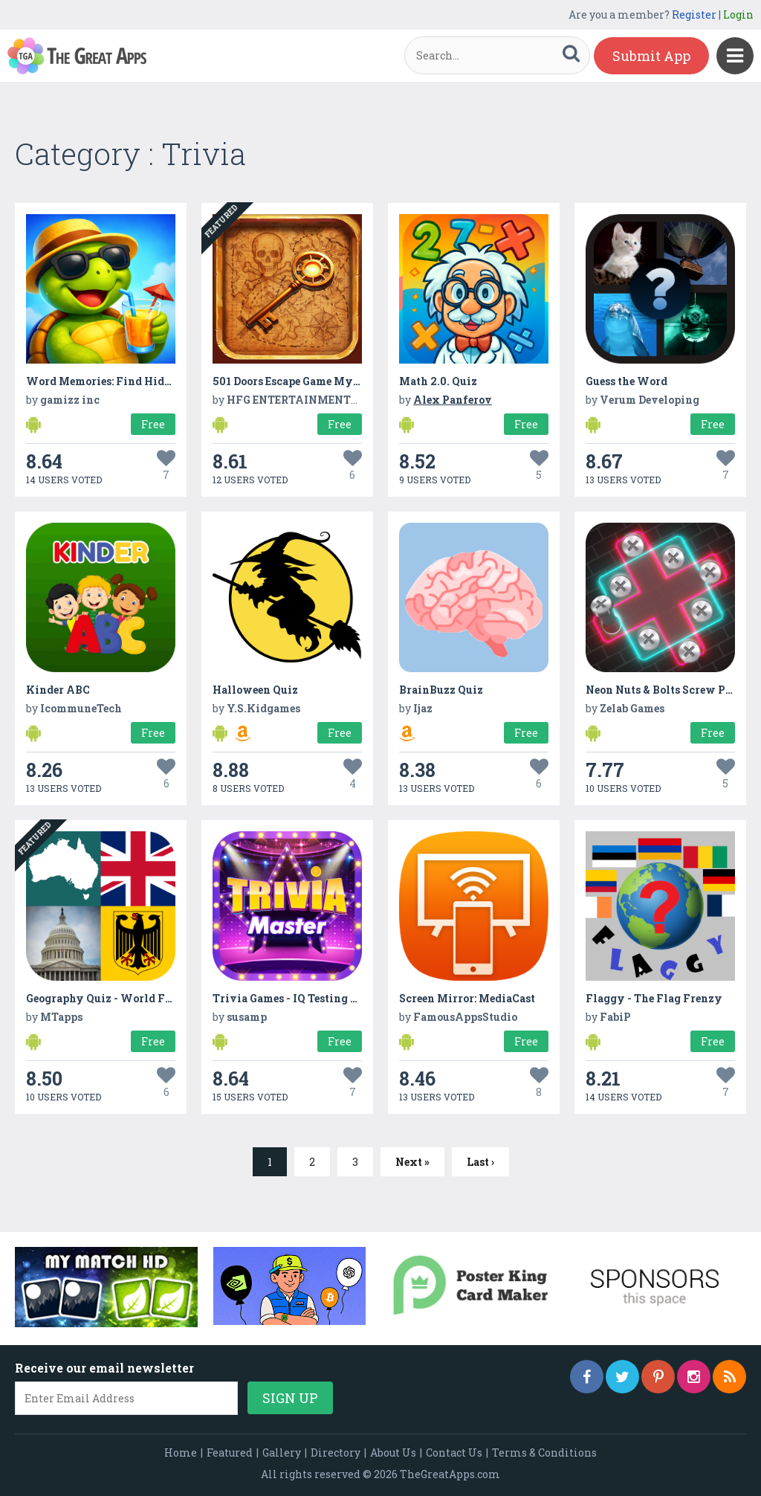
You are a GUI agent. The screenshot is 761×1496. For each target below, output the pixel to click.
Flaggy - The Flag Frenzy (654, 998)
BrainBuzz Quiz (441, 690)
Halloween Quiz (255, 690)
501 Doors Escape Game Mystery (297, 381)
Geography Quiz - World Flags (106, 998)
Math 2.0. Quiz (438, 381)
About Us (393, 1452)
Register (694, 14)
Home (180, 1452)
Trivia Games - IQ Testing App (292, 998)
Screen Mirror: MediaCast (467, 998)
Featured (230, 1452)
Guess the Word (626, 381)
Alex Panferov (452, 400)
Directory (335, 1452)
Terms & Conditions (544, 1452)
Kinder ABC (58, 690)
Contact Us (454, 1452)
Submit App (651, 56)
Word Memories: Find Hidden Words (123, 381)
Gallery (281, 1452)
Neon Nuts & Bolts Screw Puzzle (670, 690)
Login (738, 14)
